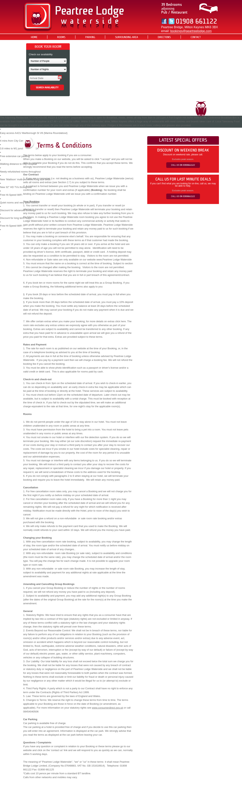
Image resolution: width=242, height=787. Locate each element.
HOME (34, 37)
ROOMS (61, 37)
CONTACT (196, 37)
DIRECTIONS (164, 37)
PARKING (90, 37)
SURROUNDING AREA (126, 37)
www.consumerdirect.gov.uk (107, 707)
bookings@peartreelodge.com (191, 31)
